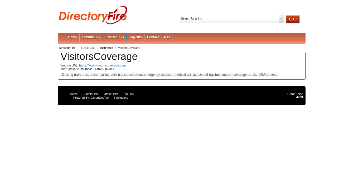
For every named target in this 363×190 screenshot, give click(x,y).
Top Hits (135, 37)
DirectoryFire (67, 47)
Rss (167, 37)
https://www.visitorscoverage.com (102, 65)
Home (72, 37)
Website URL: (70, 65)
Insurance (107, 47)
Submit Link (91, 37)
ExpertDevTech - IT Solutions (109, 97)
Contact (153, 37)
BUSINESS (88, 47)
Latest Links (115, 37)
